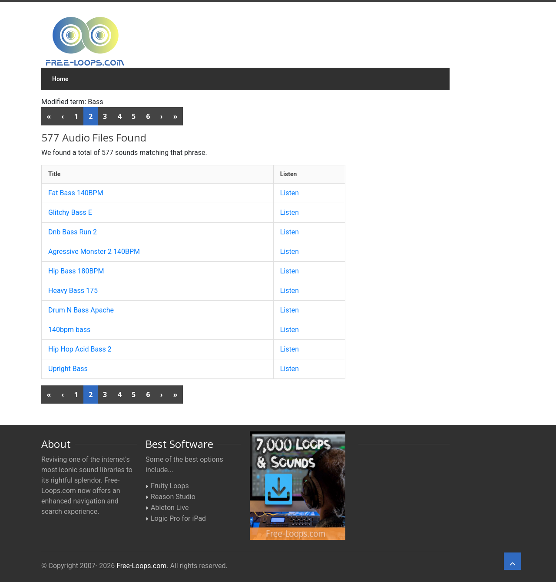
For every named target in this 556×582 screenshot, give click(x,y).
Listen (289, 193)
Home (60, 79)
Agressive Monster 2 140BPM (94, 251)
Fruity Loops (170, 486)
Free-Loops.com (141, 566)
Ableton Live (170, 507)
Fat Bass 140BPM (75, 193)
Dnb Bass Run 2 (72, 232)
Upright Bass (68, 369)
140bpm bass (69, 330)
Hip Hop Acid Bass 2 (80, 349)
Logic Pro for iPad (178, 518)
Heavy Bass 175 (73, 290)
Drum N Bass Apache (81, 310)
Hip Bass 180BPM (76, 271)
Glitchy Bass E (70, 212)
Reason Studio (173, 497)
